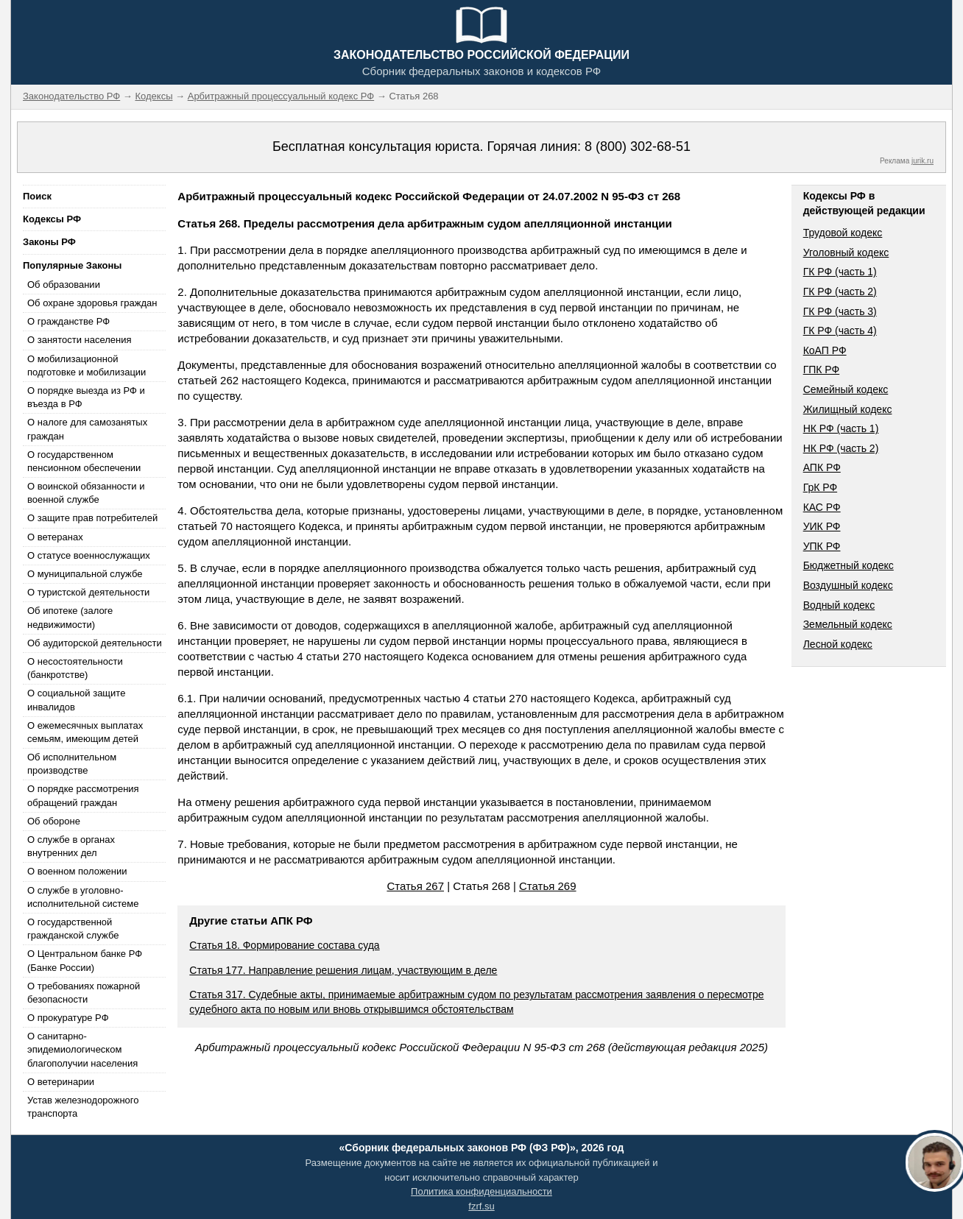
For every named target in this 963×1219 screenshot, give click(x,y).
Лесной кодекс (837, 644)
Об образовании (63, 284)
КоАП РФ (825, 350)
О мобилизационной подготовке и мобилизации (86, 365)
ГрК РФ (820, 487)
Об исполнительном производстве (71, 764)
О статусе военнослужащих (88, 555)
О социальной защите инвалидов (76, 700)
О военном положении (77, 871)
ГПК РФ (821, 369)
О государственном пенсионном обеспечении (84, 461)
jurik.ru (922, 161)
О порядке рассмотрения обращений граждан (83, 795)
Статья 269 (547, 886)
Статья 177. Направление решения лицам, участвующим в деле (343, 970)
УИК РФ (822, 526)
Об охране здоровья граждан (92, 302)
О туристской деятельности (88, 592)
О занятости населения (79, 339)
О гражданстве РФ (68, 321)
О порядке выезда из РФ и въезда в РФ (86, 397)
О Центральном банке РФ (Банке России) (84, 960)
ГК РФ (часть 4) (840, 330)
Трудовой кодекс (843, 233)
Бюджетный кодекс (848, 565)
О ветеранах (55, 537)
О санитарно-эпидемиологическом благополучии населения (82, 1049)
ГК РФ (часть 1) (840, 272)
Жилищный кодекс (847, 409)
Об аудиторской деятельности (94, 643)
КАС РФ (822, 507)
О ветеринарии (60, 1081)
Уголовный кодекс (846, 252)
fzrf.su (481, 1206)
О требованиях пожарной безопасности (83, 993)
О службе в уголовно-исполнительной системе (83, 897)
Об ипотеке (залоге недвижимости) (70, 617)
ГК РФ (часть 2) (840, 291)
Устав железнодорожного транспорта (82, 1107)
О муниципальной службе (84, 573)
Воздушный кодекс (848, 585)
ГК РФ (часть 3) (840, 311)
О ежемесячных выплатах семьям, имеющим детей (85, 732)
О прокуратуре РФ (68, 1017)
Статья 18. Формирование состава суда (284, 945)
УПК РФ (822, 546)
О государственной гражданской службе (73, 928)
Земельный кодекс (847, 624)
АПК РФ (822, 467)
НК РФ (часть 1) (841, 428)
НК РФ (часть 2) (841, 448)
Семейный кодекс (846, 389)
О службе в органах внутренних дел (71, 846)
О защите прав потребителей (92, 517)
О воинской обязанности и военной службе (85, 493)
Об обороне (53, 821)
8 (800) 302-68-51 (638, 146)
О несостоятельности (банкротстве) (75, 668)
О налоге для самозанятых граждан (87, 429)
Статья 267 (415, 886)
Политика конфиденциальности (481, 1191)
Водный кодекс (839, 605)
